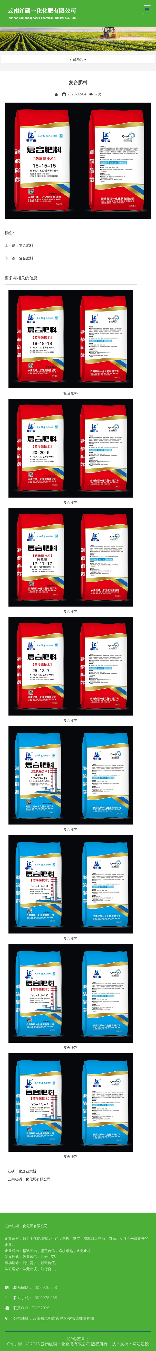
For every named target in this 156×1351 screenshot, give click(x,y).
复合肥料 (26, 245)
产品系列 (78, 59)
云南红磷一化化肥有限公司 (29, 1179)
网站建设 (140, 1344)
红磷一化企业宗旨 (22, 1171)
